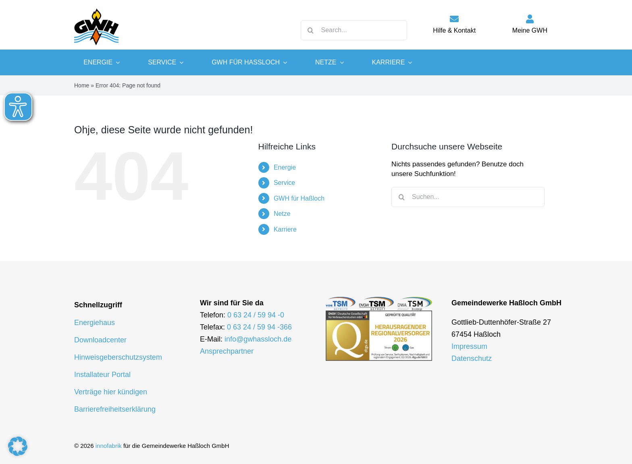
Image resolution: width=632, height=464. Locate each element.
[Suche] (311, 30)
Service (284, 182)
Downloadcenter (100, 340)
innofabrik (109, 445)
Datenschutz (471, 358)
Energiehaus (94, 323)
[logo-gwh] (96, 8)
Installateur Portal (102, 375)
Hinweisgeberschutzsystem (118, 357)
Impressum (469, 346)
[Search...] (354, 30)
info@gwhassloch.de (258, 339)
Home (81, 85)
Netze (282, 213)
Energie (285, 167)
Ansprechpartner (227, 351)
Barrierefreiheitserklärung (115, 409)
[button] (17, 446)
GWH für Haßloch (299, 198)
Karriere (285, 229)
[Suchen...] (468, 197)
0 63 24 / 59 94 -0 (255, 315)
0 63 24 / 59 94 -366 (259, 327)
